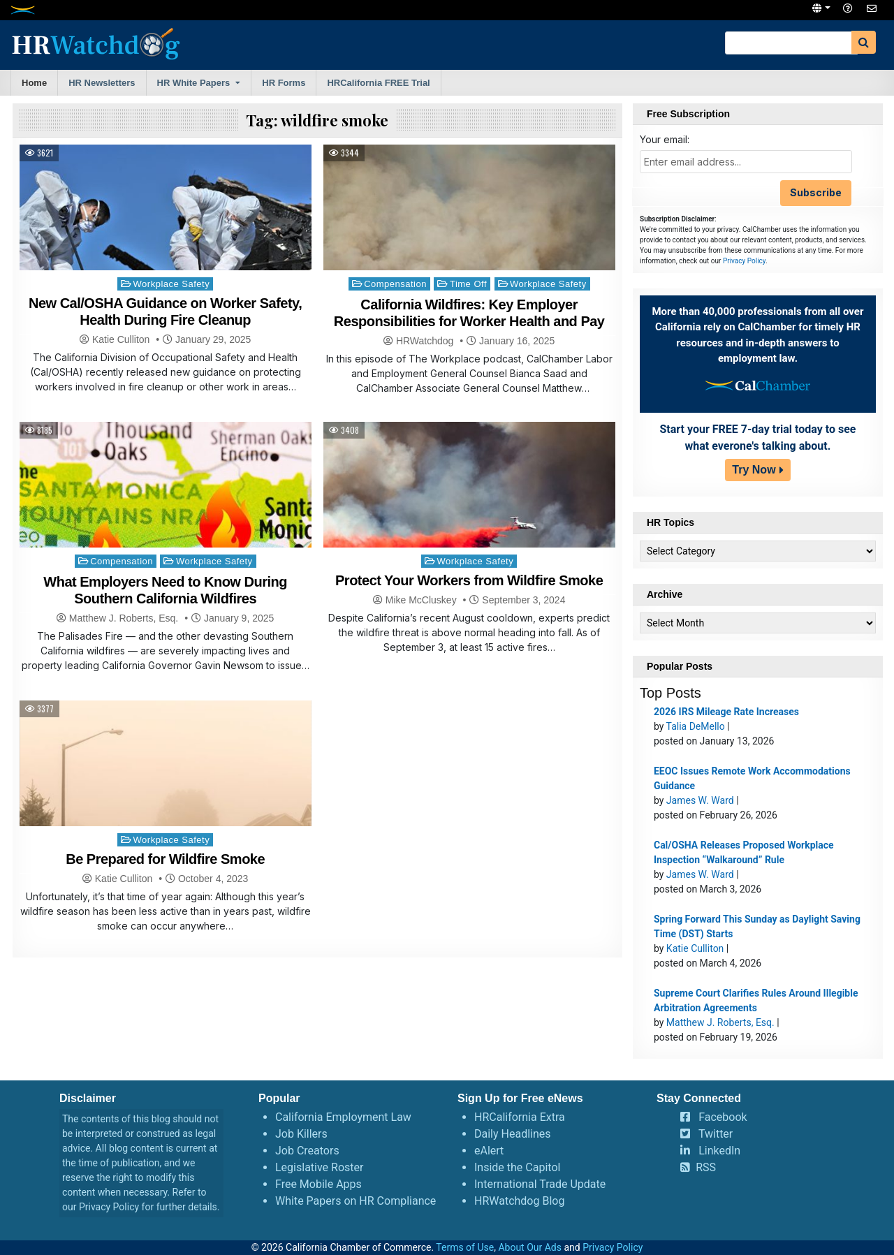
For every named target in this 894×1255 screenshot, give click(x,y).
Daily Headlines (512, 1133)
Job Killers (301, 1133)
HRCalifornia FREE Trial (378, 83)
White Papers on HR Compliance (355, 1201)
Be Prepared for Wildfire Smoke (165, 859)
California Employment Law (343, 1117)
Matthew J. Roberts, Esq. (123, 618)
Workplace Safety (171, 284)
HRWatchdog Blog (519, 1201)
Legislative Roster (319, 1167)
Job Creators (307, 1150)
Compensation (395, 284)
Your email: (664, 139)
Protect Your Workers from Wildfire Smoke (469, 580)
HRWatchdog (424, 341)
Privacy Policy (744, 261)
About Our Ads (530, 1247)
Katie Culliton (121, 339)
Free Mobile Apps (318, 1184)
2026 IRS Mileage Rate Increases (726, 711)
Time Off (468, 284)
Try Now (753, 470)
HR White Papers (193, 83)
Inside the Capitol (517, 1167)
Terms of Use (465, 1247)
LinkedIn (719, 1150)
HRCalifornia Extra (519, 1117)
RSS (706, 1167)
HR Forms (283, 83)
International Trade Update (540, 1184)
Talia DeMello (695, 726)
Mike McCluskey (421, 600)
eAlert (489, 1150)
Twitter (715, 1133)
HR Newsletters (101, 83)
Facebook (722, 1117)
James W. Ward (700, 800)
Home (34, 83)
